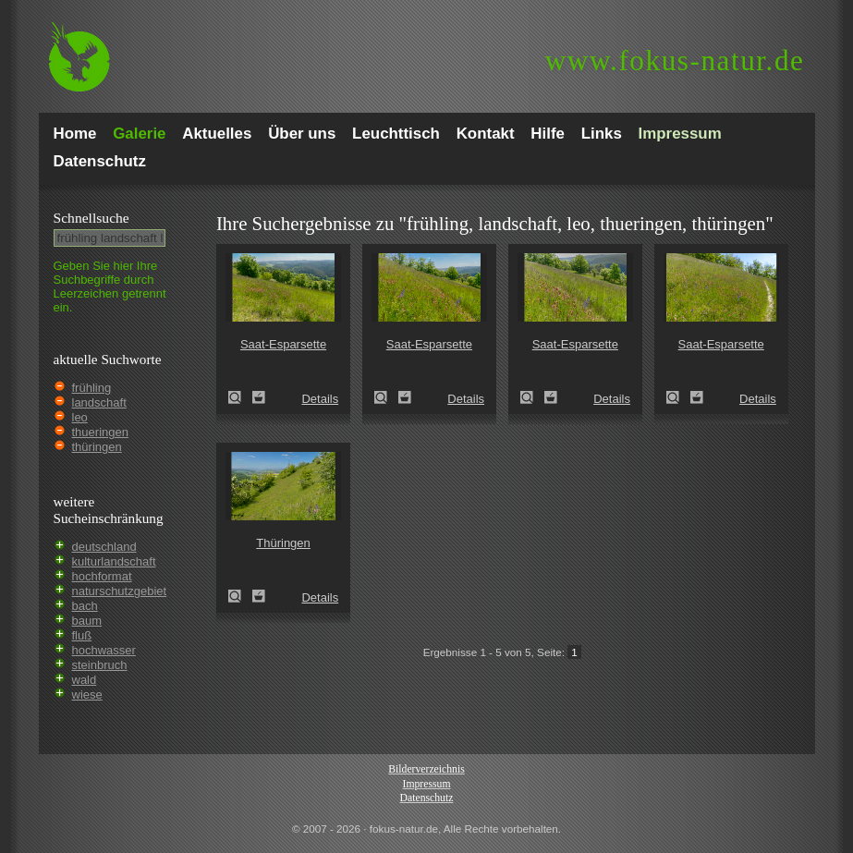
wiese (87, 694)
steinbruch (100, 665)
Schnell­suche (91, 217)
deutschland (104, 547)
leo (80, 417)
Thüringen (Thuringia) (240, 596)
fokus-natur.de (675, 60)
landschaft (99, 402)
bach (85, 606)
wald (84, 680)
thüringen (97, 447)
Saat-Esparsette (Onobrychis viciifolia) (240, 397)
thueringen (100, 432)
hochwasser (104, 650)
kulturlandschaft (114, 561)
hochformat (102, 576)
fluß (82, 635)
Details (319, 399)
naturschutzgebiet (119, 591)
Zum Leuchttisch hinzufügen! (258, 397)
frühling (92, 388)
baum (87, 621)
